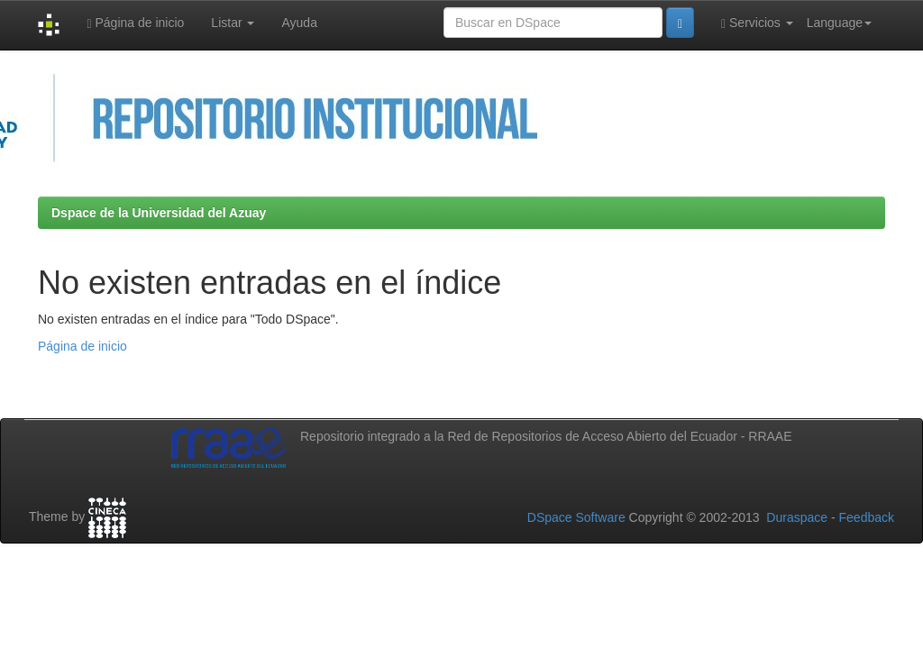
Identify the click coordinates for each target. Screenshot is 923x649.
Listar (232, 22)
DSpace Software (576, 517)
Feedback (866, 517)
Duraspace (796, 517)
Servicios (757, 23)
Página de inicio (135, 23)
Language (839, 22)
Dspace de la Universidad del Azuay (158, 213)
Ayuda (298, 22)
